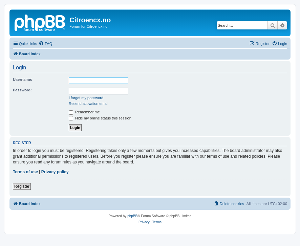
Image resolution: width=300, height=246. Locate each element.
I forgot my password (86, 98)
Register (21, 186)
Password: (22, 90)
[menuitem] (45, 44)
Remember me (84, 112)
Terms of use (25, 172)
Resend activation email (88, 104)
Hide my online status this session (100, 118)
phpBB (132, 216)
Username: (22, 79)
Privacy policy (55, 172)
